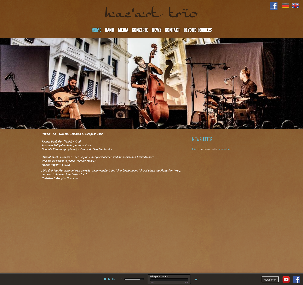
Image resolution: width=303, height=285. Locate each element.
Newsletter (270, 279)
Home (96, 30)
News (156, 30)
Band (109, 30)
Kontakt (172, 30)
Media (123, 30)
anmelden (225, 149)
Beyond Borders (198, 30)
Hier (194, 149)
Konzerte (140, 30)
